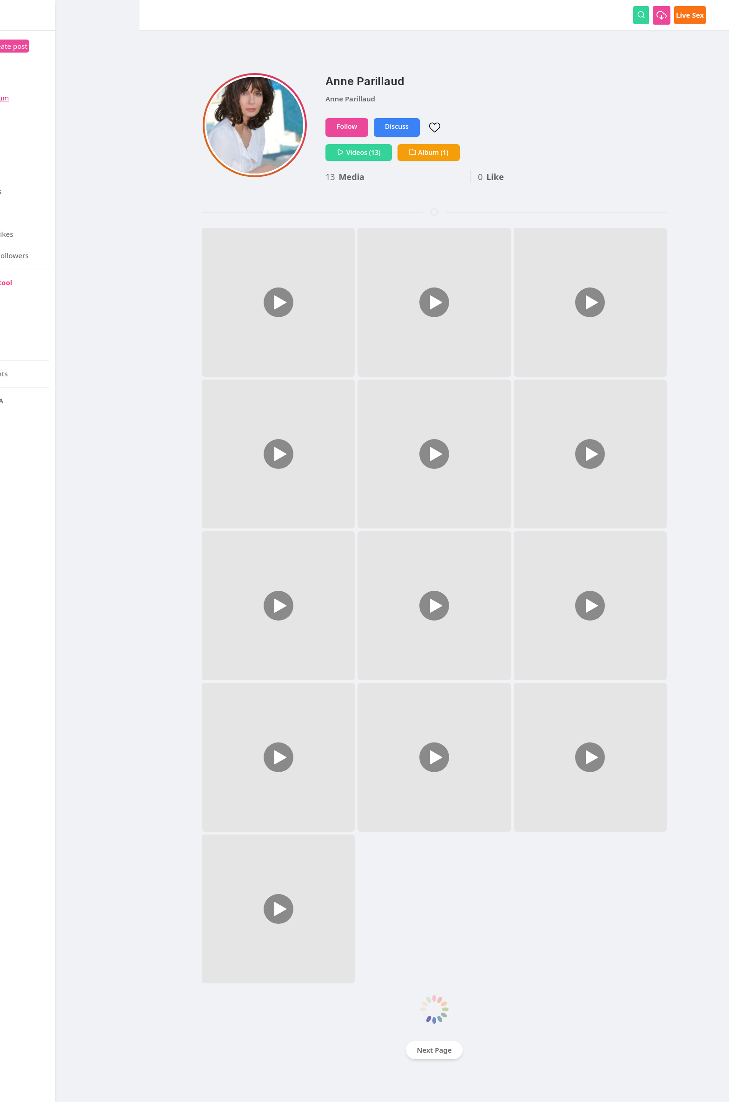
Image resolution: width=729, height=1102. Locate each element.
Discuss (397, 126)
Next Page (434, 1050)
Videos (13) (359, 152)
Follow (347, 126)
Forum (82, 97)
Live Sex (690, 15)
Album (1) (429, 152)
